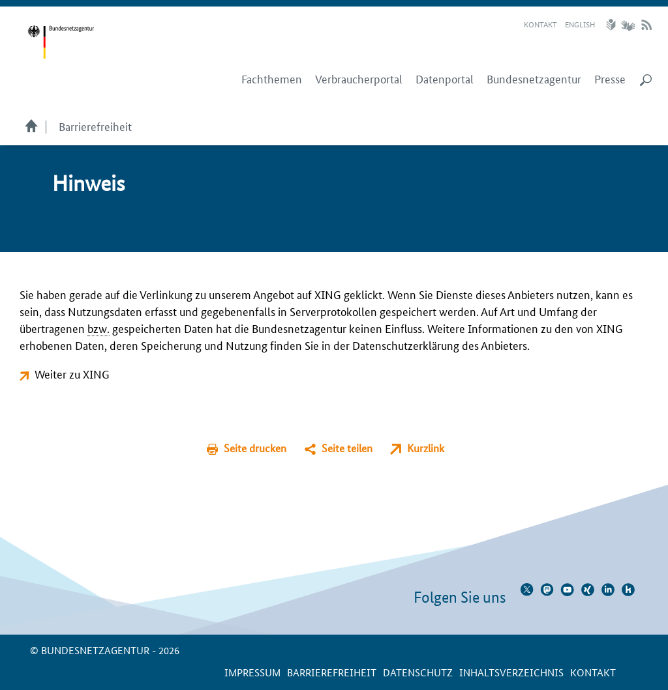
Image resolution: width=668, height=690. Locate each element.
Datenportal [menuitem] (445, 79)
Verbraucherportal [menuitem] (358, 79)
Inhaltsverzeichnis (511, 672)
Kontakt (540, 24)
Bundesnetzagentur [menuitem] (534, 79)
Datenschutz (418, 672)
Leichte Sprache (612, 24)
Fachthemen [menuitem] (271, 79)
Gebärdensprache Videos (628, 24)
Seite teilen (347, 447)
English (580, 24)
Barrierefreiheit (95, 126)
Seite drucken (255, 447)
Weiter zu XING (72, 373)
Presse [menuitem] (610, 79)
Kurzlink (425, 447)
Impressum (252, 672)
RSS (646, 24)
